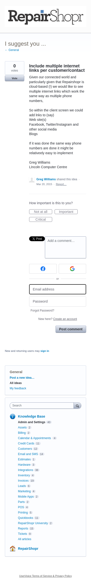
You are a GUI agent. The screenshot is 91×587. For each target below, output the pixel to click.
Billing (22, 433)
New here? (57, 319)
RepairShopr (28, 549)
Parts (21, 502)
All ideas (16, 383)
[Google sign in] (72, 269)
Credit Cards (26, 443)
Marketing (24, 491)
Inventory (24, 475)
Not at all (43, 212)
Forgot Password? (42, 310)
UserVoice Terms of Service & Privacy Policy (45, 575)
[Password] (57, 301)
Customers (25, 448)
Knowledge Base (31, 416)
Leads (22, 486)
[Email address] (57, 289)
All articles (24, 539)
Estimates (24, 459)
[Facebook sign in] (43, 269)
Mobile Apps (26, 496)
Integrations (25, 470)
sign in (45, 350)
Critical (43, 219)
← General (12, 50)
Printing (23, 512)
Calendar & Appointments (35, 438)
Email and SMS (28, 454)
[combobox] (43, 405)
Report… (61, 184)
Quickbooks (25, 518)
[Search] (77, 405)
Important (68, 212)
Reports (23, 528)
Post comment (71, 329)
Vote (14, 78)
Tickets (22, 534)
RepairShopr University (33, 523)
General (16, 372)
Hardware (24, 464)
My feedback (18, 388)
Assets (22, 427)
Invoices (23, 480)
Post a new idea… (22, 377)
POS (21, 507)
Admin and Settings (31, 422)
